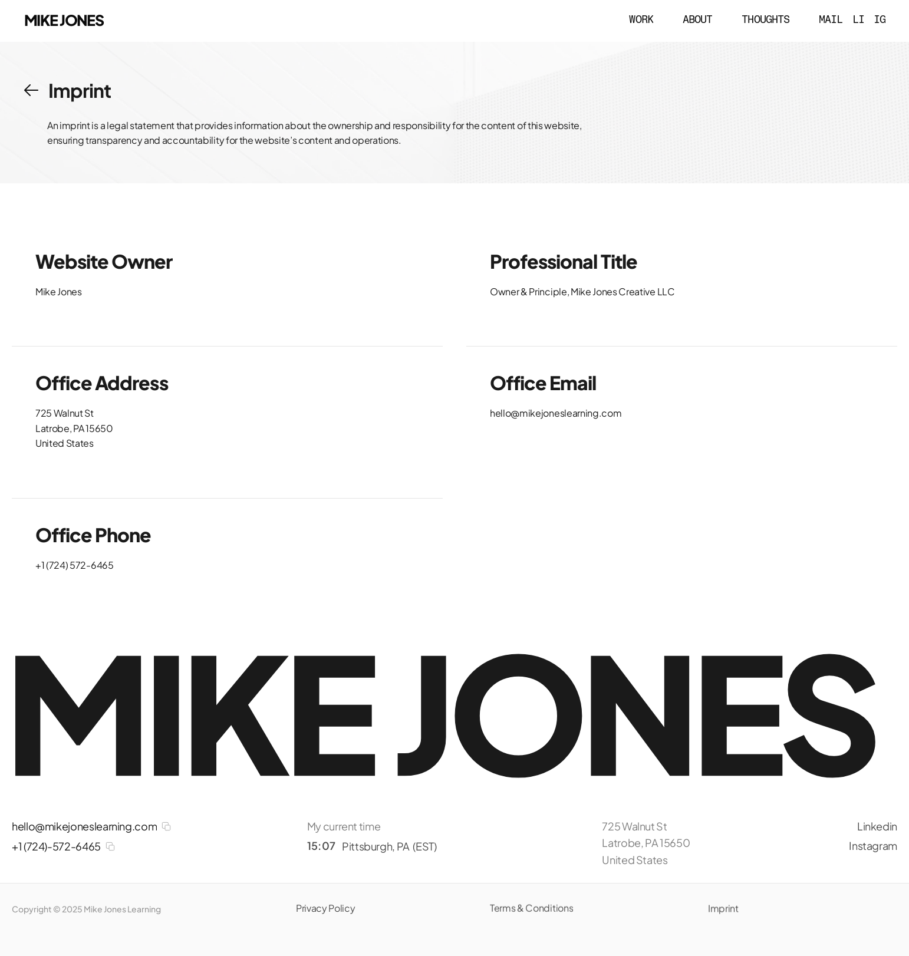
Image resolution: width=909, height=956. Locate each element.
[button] (31, 90)
